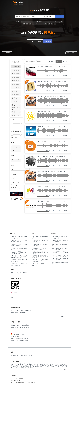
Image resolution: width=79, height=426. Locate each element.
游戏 (40, 24)
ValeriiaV (44, 141)
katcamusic (51, 66)
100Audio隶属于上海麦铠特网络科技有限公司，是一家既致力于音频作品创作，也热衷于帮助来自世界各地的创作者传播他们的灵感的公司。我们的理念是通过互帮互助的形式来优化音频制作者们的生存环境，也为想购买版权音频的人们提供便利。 (39, 403)
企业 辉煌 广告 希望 (43, 96)
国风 (27, 24)
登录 (12, 332)
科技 (56, 22)
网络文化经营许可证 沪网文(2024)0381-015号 (20, 378)
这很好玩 (40, 126)
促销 (55, 24)
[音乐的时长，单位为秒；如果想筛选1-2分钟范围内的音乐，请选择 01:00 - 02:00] (15, 120)
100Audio (47, 201)
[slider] (12, 123)
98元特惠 (39, 41)
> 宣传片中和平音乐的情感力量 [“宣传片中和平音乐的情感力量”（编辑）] (60, 293)
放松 (39, 141)
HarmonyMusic (54, 96)
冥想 (46, 24)
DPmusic (47, 126)
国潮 (24, 24)
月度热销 (30, 41)
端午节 (22, 22)
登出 (12, 335)
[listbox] (48, 16)
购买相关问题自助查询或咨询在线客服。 (22, 392)
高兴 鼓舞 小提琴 (43, 66)
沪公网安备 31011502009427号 (19, 371)
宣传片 (52, 22)
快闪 (43, 24)
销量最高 (59, 61)
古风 (49, 22)
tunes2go (59, 81)
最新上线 (53, 61)
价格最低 (67, 61)
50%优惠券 (48, 41)
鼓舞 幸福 (40, 201)
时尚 (36, 24)
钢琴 (49, 24)
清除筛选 (39, 61)
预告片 (40, 22)
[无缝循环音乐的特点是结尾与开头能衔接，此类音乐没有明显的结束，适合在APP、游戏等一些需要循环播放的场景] (15, 143)
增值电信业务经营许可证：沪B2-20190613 (19, 375)
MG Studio (47, 186)
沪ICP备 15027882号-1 (15, 373)
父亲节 (26, 22)
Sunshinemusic (48, 111)
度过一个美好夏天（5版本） (46, 156)
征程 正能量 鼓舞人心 (44, 171)
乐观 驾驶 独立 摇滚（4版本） (46, 81)
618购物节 (36, 22)
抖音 (62, 22)
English (14, 330)
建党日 (30, 22)
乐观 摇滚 (40, 111)
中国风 (44, 22)
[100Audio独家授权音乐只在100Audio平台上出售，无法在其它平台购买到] (15, 156)
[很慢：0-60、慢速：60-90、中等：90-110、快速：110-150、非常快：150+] (20, 131)
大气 (52, 24)
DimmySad (58, 156)
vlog (59, 22)
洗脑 (30, 24)
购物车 (65, 75)
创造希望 (40, 186)
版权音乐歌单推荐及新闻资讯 (19, 310)
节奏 (33, 24)
